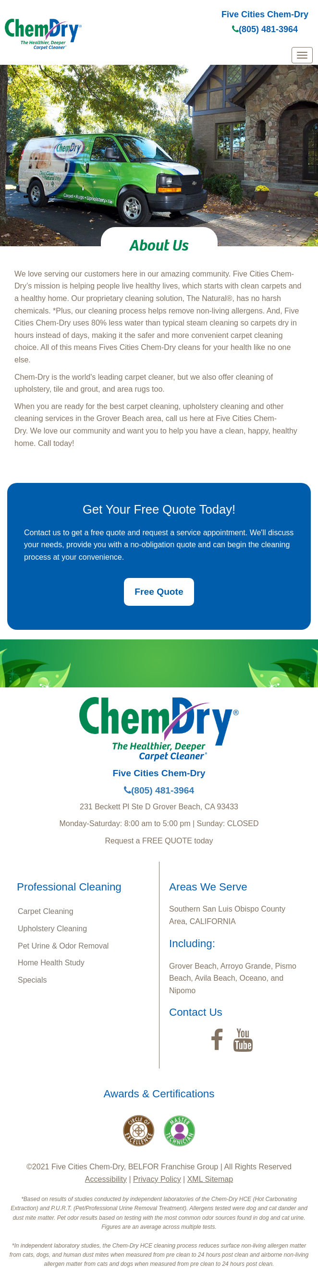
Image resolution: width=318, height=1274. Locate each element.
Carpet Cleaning (45, 911)
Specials (32, 980)
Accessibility (106, 1179)
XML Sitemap (210, 1179)
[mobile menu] (302, 55)
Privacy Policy (157, 1179)
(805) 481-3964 (265, 29)
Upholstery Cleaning (52, 929)
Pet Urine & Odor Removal (63, 946)
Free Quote (159, 592)
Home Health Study (51, 963)
